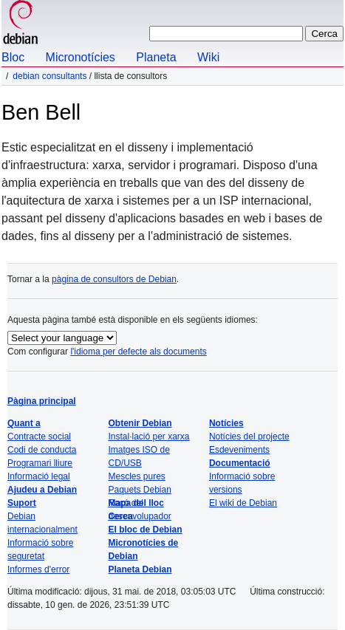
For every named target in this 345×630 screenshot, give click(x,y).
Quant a (24, 423)
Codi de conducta (41, 450)
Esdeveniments (239, 450)
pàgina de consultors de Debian (114, 279)
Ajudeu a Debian (42, 490)
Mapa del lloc (135, 503)
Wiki (208, 57)
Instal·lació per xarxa (148, 436)
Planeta (156, 57)
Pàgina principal (41, 401)
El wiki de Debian (243, 503)
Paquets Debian (139, 490)
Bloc (12, 57)
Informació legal (38, 476)
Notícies (226, 423)
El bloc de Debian (145, 529)
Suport (21, 503)
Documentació (239, 463)
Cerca (120, 516)
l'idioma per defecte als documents (138, 351)
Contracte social (39, 436)
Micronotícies (80, 57)
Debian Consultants (49, 76)
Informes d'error (38, 569)
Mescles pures (136, 476)
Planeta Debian (139, 569)
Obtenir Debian (139, 423)
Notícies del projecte (249, 436)
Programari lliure (39, 463)
